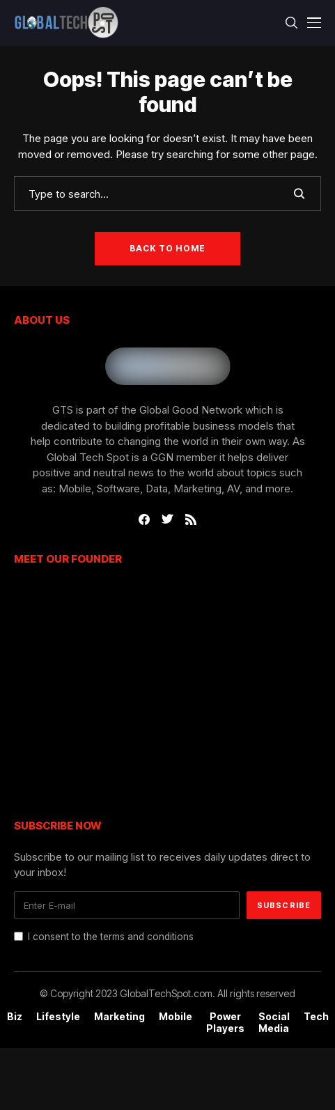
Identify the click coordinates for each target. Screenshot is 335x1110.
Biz (14, 1016)
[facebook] (144, 519)
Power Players (225, 1022)
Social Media (274, 1022)
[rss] (190, 519)
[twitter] (167, 519)
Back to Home (167, 248)
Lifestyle (58, 1016)
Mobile (175, 1016)
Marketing (119, 1016)
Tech (316, 1016)
